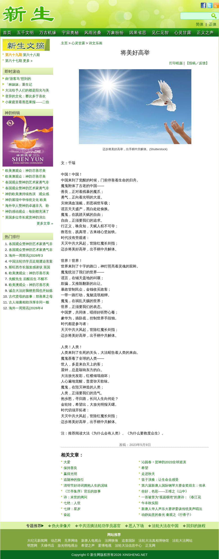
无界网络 (71, 540)
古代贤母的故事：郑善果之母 (31, 296)
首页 (7, 32)
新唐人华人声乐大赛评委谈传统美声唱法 (171, 509)
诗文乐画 (95, 43)
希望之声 (88, 545)
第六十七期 (14, 60)
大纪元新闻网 (37, 540)
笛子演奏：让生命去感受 (160, 479)
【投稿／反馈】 (197, 63)
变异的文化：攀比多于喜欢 (25, 96)
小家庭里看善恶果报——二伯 (27, 102)
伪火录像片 (61, 526)
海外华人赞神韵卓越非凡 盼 (27, 205)
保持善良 (70, 468)
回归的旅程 (196, 526)
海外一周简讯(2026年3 (26, 255)
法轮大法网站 (182, 540)
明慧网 (32, 545)
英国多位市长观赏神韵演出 (27, 217)
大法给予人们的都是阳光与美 (27, 90)
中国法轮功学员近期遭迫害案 (31, 261)
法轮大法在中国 (165, 526)
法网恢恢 (111, 540)
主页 (64, 43)
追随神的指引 (74, 479)
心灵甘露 (182, 32)
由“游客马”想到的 (18, 78)
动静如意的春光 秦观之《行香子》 (167, 515)
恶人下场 (136, 526)
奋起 (67, 515)
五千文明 (25, 32)
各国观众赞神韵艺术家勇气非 (27, 182)
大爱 (67, 462)
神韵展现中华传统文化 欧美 (26, 200)
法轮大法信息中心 (128, 545)
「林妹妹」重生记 (18, 84)
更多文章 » (45, 223)
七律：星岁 (72, 509)
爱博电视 (105, 545)
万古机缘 (47, 32)
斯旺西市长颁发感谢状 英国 (29, 267)
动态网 (56, 540)
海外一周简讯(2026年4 (26, 308)
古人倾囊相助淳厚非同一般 (29, 302)
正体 (213, 24)
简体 (199, 24)
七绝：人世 (72, 503)
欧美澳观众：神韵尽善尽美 (27, 170)
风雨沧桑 (92, 32)
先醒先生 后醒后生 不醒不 (28, 279)
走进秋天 (148, 474)
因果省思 (137, 32)
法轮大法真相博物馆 (154, 540)
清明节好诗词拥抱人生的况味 (85, 485)
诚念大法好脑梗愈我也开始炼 (31, 290)
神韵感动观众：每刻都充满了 (27, 211)
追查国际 (128, 540)
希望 (144, 468)
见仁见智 (160, 32)
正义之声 (205, 32)
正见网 (150, 545)
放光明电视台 (68, 545)
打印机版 (176, 63)
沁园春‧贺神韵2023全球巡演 (163, 462)
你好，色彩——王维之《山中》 (165, 491)
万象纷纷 (115, 32)
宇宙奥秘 (70, 32)
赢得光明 (70, 474)
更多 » (28, 60)
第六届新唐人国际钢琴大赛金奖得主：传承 (173, 485)
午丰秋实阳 (149, 503)
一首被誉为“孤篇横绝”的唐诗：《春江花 (171, 497)
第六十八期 (31, 55)
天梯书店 (47, 545)
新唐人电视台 (91, 540)
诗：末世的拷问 (75, 497)
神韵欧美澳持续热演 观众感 (27, 194)
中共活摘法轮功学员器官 (100, 526)
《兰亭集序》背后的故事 (82, 491)
